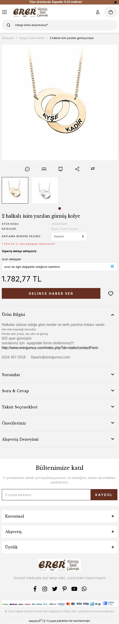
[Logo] (31, 12)
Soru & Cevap (15, 391)
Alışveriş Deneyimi (20, 439)
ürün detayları (11, 259)
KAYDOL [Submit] (104, 495)
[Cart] (110, 12)
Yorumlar (11, 375)
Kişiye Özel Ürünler (64, 228)
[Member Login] (97, 12)
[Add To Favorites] (110, 293)
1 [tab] (59, 208)
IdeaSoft (35, 621)
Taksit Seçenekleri (19, 407)
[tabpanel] (15, 190)
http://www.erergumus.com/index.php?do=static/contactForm (50, 348)
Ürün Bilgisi (13, 314)
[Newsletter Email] (59, 494)
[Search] (59, 25)
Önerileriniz (14, 423)
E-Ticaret (50, 621)
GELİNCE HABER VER (51, 293)
